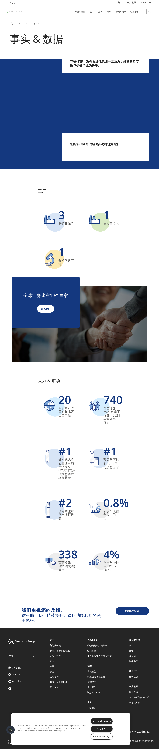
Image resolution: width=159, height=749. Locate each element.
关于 (120, 2)
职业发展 (132, 2)
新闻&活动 (121, 11)
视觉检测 (91, 681)
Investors (146, 2)
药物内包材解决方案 (97, 645)
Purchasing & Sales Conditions (138, 740)
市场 (109, 11)
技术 (92, 11)
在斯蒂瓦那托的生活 (139, 697)
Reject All (101, 729)
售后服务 (91, 687)
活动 (131, 650)
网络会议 (133, 661)
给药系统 (91, 650)
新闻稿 (132, 655)
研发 (52, 671)
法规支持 (54, 676)
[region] (70, 729)
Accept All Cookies (101, 721)
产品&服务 (80, 11)
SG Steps (54, 687)
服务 (100, 11)
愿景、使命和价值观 (60, 650)
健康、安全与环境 (58, 681)
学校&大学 (134, 702)
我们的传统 (55, 645)
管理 (52, 661)
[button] (10, 730)
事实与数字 (55, 655)
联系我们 (134, 11)
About (19, 23)
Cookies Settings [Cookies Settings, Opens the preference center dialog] (101, 736)
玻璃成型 (91, 671)
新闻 (131, 645)
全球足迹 (133, 676)
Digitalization (94, 692)
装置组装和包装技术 (97, 676)
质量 (52, 666)
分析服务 (91, 707)
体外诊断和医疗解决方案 (99, 655)
